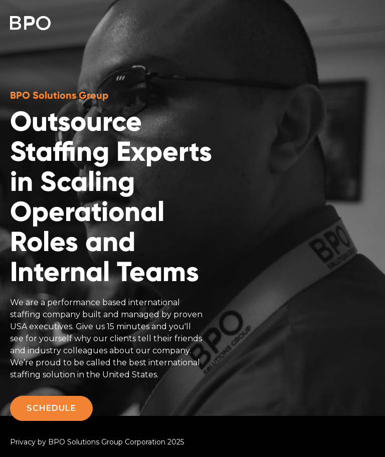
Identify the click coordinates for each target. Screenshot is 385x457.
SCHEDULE (51, 408)
